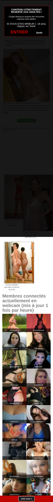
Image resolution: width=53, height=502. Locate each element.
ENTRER (19, 32)
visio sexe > (26, 499)
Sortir (39, 32)
